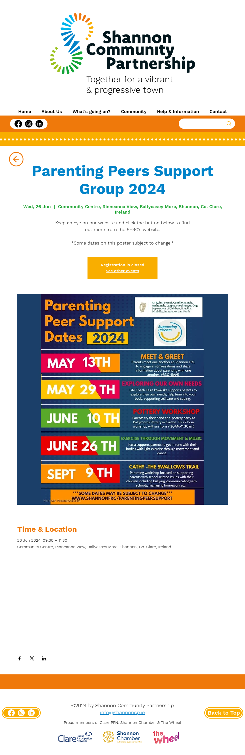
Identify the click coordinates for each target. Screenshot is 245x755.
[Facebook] (18, 123)
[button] (51, 111)
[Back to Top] (223, 713)
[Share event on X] (32, 658)
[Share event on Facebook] (19, 658)
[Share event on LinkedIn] (44, 658)
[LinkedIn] (39, 123)
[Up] (16, 159)
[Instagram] (28, 123)
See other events (122, 270)
